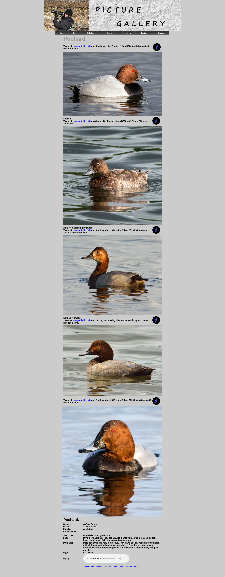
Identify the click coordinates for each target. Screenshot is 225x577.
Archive (129, 566)
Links (128, 33)
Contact (144, 33)
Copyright (111, 33)
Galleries (90, 33)
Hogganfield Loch (82, 46)
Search (161, 33)
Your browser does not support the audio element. (106, 558)
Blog (74, 33)
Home (62, 33)
